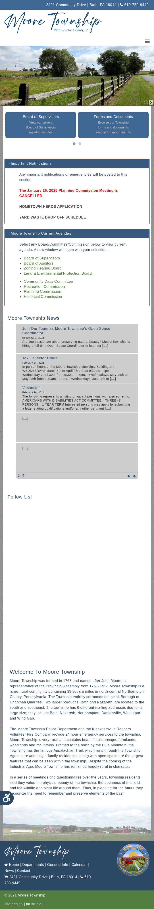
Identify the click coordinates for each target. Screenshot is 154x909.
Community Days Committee (48, 281)
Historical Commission (43, 296)
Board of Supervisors (42, 258)
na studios (35, 904)
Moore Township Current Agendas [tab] (39, 233)
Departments (33, 865)
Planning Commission (42, 291)
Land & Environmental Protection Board (58, 273)
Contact (23, 871)
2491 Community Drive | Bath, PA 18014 (40, 877)
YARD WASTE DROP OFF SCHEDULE (52, 217)
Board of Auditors (39, 263)
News (9, 871)
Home (11, 865)
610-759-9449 (134, 5)
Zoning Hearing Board (43, 268)
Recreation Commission (44, 286)
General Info (57, 865)
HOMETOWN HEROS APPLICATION (50, 206)
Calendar (79, 865)
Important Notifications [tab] (29, 163)
